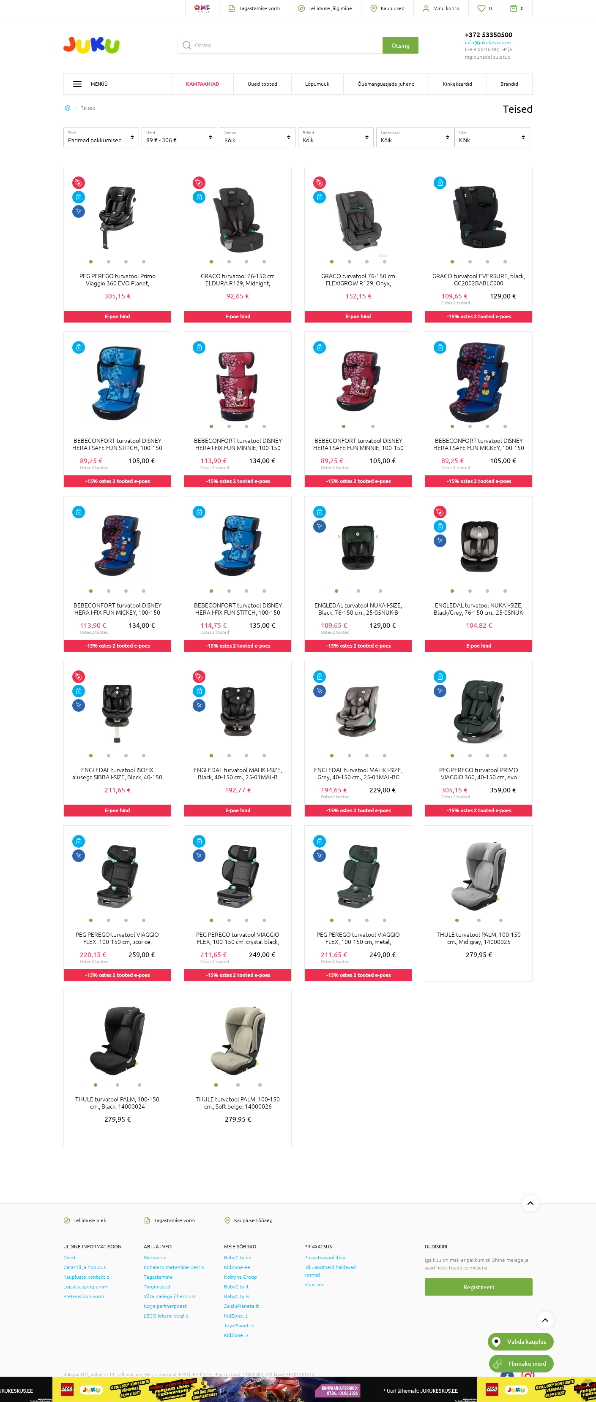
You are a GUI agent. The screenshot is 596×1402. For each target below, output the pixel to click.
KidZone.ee (237, 1267)
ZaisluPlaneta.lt (241, 1306)
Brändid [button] (509, 84)
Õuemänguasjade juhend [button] (386, 84)
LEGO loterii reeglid (166, 1316)
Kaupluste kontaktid (86, 1277)
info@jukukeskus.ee (488, 43)
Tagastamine (158, 1277)
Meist (69, 1258)
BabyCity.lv (236, 1296)
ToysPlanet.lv (239, 1326)
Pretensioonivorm (83, 1296)
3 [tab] (126, 261)
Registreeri (478, 1287)
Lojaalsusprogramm (85, 1287)
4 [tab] (143, 261)
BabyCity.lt (236, 1287)
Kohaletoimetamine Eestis (174, 1267)
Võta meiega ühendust (170, 1296)
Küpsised (314, 1285)
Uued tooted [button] (262, 84)
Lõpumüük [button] (317, 84)
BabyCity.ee (238, 1258)
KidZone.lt (236, 1316)
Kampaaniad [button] (202, 84)
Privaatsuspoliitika (324, 1258)
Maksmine (155, 1258)
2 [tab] (108, 261)
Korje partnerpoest (165, 1306)
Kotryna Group (240, 1277)
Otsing (400, 45)
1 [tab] (91, 261)
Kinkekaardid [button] (457, 84)
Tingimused (157, 1287)
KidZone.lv (236, 1335)
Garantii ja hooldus (84, 1267)
